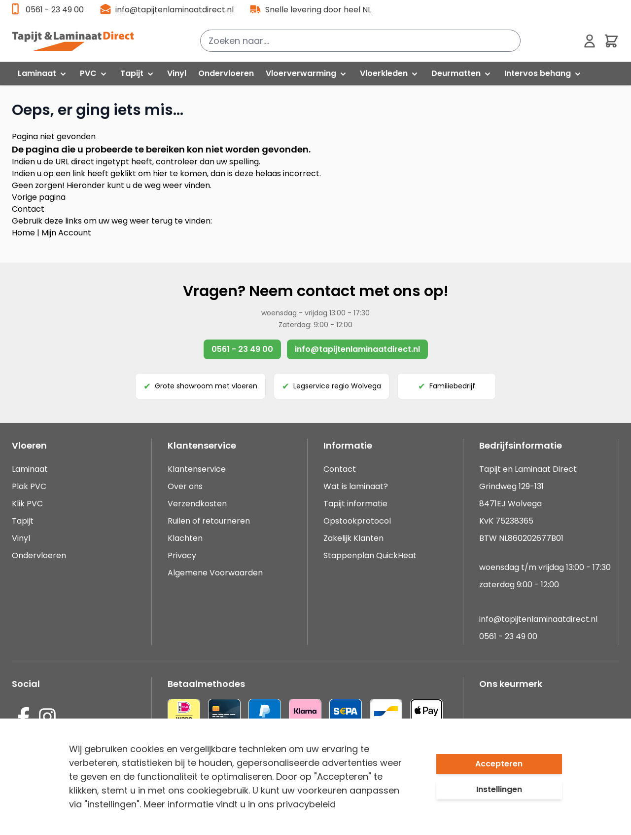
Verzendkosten (197, 503)
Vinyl (21, 538)
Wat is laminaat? (356, 486)
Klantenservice (197, 469)
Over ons (185, 486)
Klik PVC (27, 503)
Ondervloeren (39, 555)
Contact (28, 209)
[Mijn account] (589, 41)
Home (23, 232)
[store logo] (78, 41)
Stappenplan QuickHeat (370, 555)
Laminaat (30, 469)
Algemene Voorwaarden (215, 572)
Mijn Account (66, 232)
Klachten (185, 538)
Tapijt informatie (355, 503)
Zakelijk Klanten (353, 538)
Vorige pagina (39, 197)
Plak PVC (29, 486)
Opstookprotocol (357, 521)
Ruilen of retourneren (209, 521)
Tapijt (23, 521)
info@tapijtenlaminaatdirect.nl (174, 9)
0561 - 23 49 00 (55, 9)
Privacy (182, 555)
